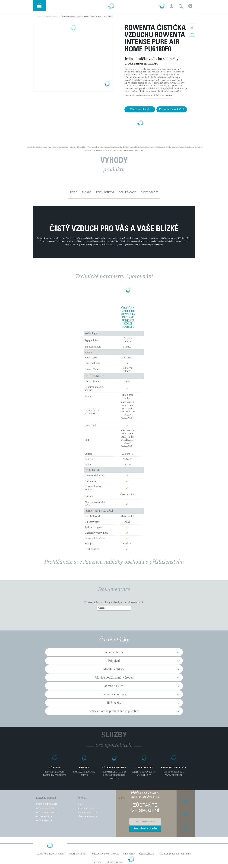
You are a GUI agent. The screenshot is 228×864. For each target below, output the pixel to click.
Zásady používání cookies (105, 854)
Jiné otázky (114, 702)
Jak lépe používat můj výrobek (114, 677)
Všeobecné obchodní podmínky (174, 854)
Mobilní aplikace (114, 669)
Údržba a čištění (114, 686)
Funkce (86, 192)
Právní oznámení (114, 862)
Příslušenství (105, 192)
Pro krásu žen (44, 816)
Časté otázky (149, 192)
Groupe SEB (129, 854)
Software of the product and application (114, 711)
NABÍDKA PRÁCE (146, 854)
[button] (171, 6)
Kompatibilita (114, 652)
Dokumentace (127, 192)
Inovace (97, 862)
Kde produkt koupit (140, 109)
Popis (73, 192)
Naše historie (85, 808)
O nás (80, 804)
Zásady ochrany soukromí (51, 854)
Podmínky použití (78, 854)
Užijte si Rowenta (87, 816)
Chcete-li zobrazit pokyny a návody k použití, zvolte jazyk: (114, 602)
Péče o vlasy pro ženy (48, 812)
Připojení (114, 660)
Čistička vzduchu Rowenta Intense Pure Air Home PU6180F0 (128, 317)
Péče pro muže (44, 820)
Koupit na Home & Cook (172, 109)
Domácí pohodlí (45, 808)
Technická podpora (114, 694)
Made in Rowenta (87, 812)
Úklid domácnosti (46, 804)
